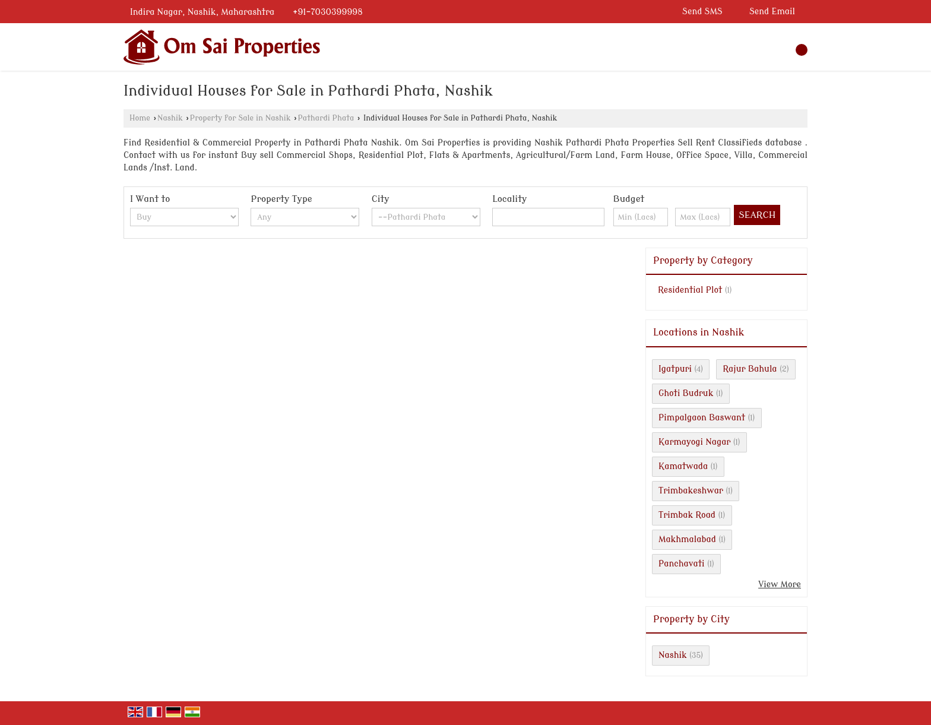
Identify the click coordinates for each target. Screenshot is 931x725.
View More (779, 584)
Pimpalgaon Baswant (701, 417)
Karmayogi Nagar (694, 442)
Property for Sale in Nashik (240, 118)
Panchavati (681, 563)
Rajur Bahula (750, 369)
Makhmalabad (687, 539)
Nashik (170, 118)
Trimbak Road (686, 515)
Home (139, 118)
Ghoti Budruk (685, 393)
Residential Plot (690, 290)
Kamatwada (683, 466)
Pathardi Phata (325, 118)
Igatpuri (675, 369)
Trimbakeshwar (690, 490)
